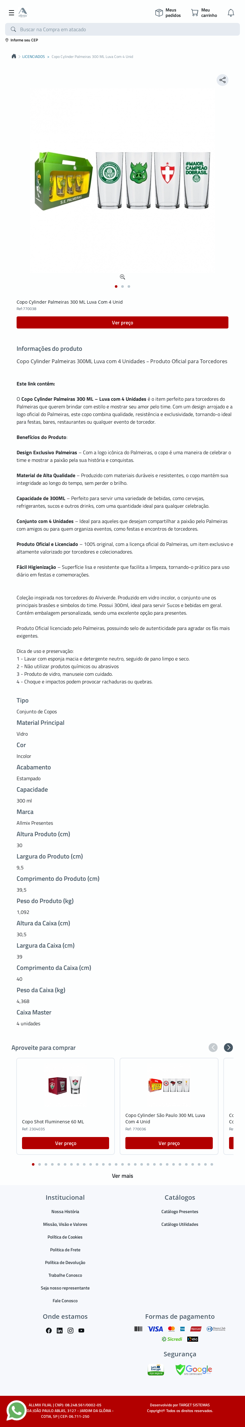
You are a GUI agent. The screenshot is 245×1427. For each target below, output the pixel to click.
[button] (116, 286)
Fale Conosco (65, 1300)
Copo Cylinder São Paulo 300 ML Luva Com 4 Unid (165, 1118)
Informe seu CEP (21, 40)
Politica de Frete (65, 1249)
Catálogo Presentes (179, 1211)
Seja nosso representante (65, 1287)
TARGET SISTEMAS (194, 1405)
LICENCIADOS (33, 56)
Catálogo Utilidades (179, 1224)
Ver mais (122, 1175)
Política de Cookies (65, 1236)
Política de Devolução (65, 1262)
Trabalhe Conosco (65, 1275)
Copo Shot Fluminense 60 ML (53, 1122)
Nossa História (65, 1211)
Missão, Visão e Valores (65, 1224)
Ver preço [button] (122, 322)
